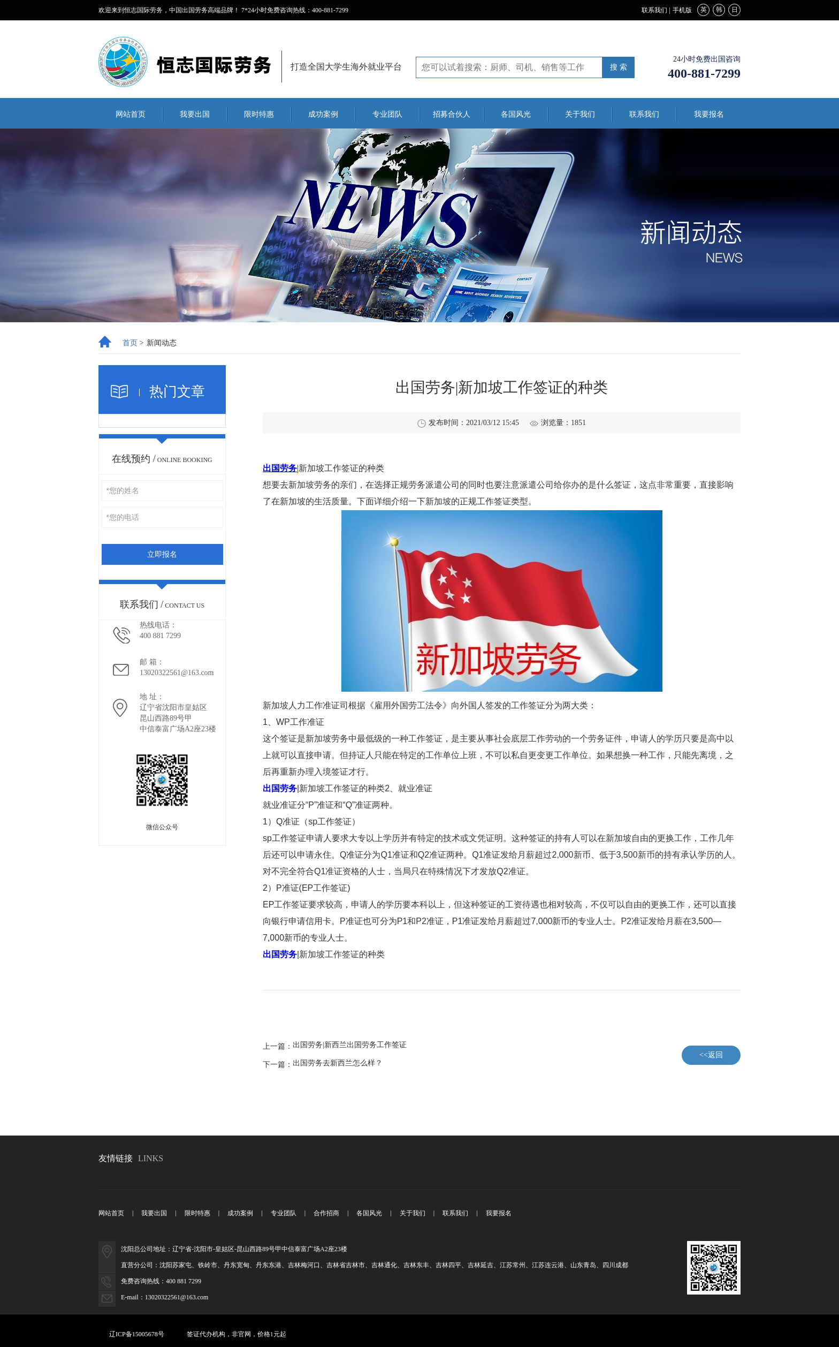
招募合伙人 (451, 114)
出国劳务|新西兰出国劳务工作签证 (350, 1045)
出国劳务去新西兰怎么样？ (338, 1063)
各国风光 (516, 114)
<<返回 (711, 1055)
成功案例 (323, 114)
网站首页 (131, 114)
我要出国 (195, 114)
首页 (130, 343)
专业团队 (387, 114)
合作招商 (326, 1213)
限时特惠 (259, 114)
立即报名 (162, 554)
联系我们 (654, 10)
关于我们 (580, 114)
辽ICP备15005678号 (136, 1334)
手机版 (682, 10)
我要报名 (709, 114)
